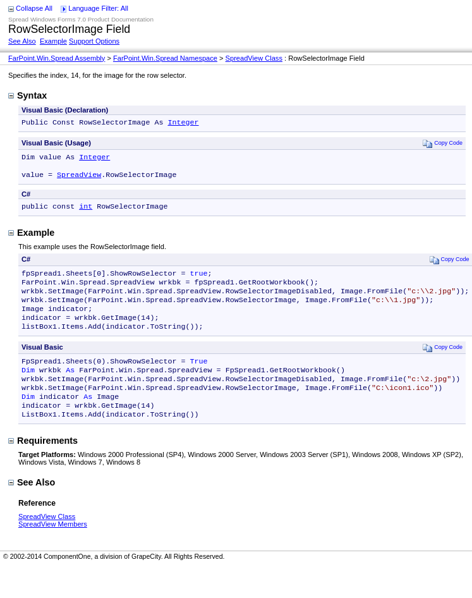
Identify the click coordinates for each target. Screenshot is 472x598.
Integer (182, 123)
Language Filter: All (98, 8)
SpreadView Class (254, 58)
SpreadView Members (52, 548)
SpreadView (79, 179)
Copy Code (443, 144)
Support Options (94, 41)
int (85, 212)
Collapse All (34, 8)
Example (53, 41)
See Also (22, 41)
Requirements (43, 465)
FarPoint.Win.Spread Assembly (56, 58)
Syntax (27, 95)
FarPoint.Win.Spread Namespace (165, 58)
